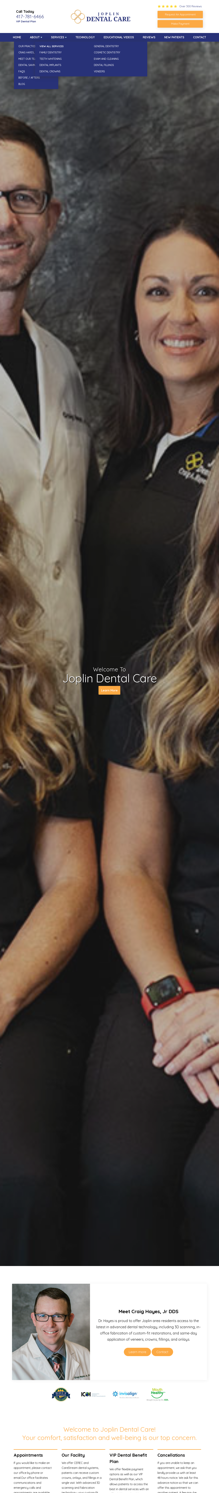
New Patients (174, 37)
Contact (199, 37)
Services (57, 37)
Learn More (109, 691)
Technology (85, 37)
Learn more (137, 1352)
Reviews (149, 37)
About (35, 37)
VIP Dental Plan (26, 21)
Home (17, 37)
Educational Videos (119, 37)
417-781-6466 (30, 16)
